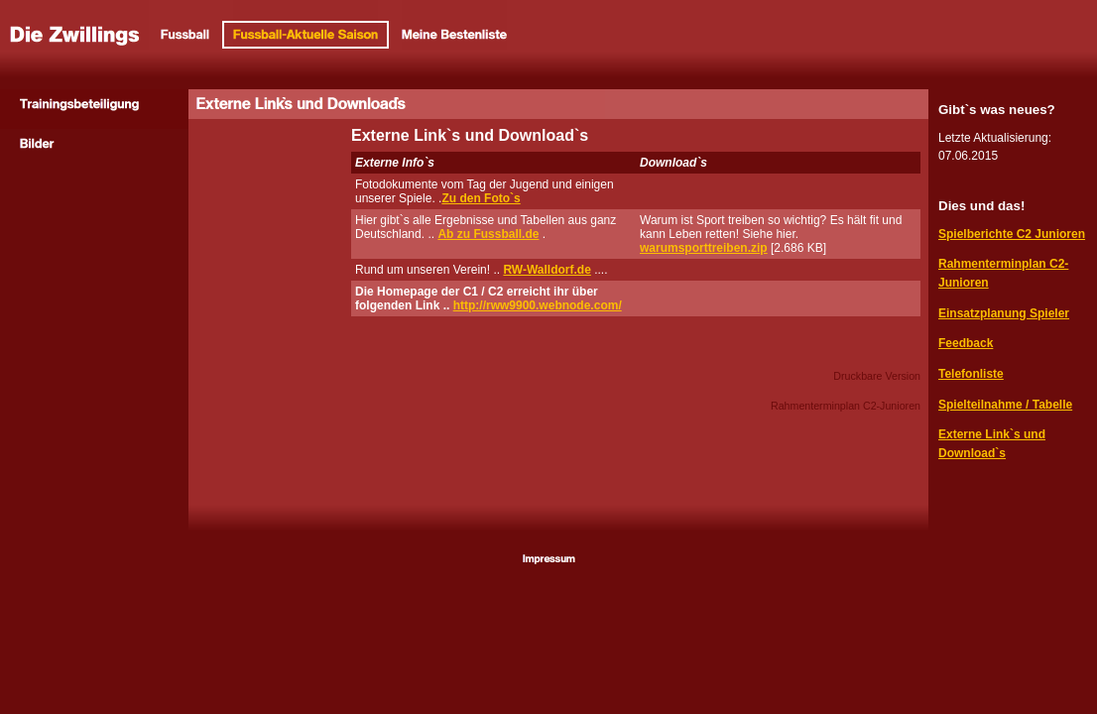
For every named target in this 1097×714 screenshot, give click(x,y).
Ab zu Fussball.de (488, 234)
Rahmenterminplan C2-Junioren (845, 406)
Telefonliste (971, 374)
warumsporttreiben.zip (704, 248)
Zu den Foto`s (480, 198)
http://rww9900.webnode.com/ (537, 305)
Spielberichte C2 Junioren (1011, 234)
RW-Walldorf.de (546, 270)
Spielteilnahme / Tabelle (1005, 405)
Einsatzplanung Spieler (1003, 313)
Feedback (965, 343)
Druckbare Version (876, 376)
